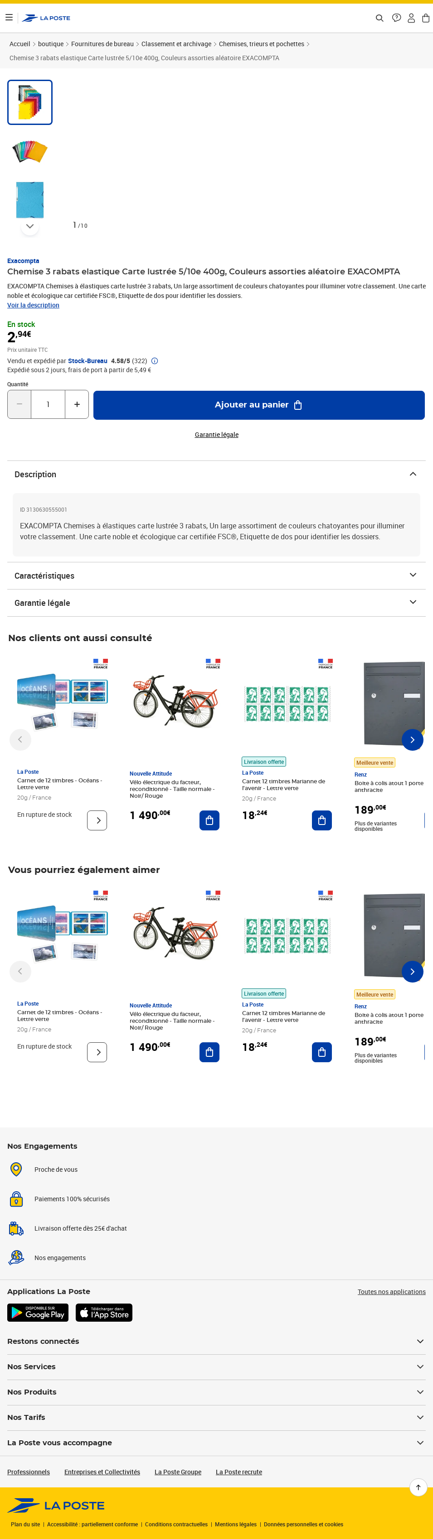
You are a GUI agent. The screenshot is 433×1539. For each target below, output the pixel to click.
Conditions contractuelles (176, 1524)
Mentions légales (236, 1524)
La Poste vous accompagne (216, 1443)
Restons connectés (216, 1341)
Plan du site (25, 1524)
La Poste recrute (239, 1471)
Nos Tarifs (216, 1417)
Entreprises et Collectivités (102, 1471)
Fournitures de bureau (102, 43)
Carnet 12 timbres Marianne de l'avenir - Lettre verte (283, 785)
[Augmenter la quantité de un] (76, 404)
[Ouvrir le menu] (9, 18)
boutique (50, 43)
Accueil (20, 43)
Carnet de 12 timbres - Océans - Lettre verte (59, 784)
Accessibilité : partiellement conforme (92, 1524)
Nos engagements (60, 1257)
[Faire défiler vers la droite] (412, 740)
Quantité (17, 384)
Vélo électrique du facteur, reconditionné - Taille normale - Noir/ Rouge (172, 789)
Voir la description (33, 305)
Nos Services (216, 1367)
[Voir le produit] (97, 820)
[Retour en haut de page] (418, 1487)
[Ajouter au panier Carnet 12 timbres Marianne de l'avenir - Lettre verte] (322, 820)
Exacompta (23, 260)
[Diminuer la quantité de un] (19, 404)
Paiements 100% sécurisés (72, 1198)
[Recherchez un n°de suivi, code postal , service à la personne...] (379, 18)
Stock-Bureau (87, 361)
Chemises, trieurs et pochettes (261, 43)
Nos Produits (216, 1392)
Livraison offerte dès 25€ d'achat (80, 1228)
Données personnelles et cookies (303, 1524)
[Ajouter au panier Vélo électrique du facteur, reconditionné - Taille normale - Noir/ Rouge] (209, 820)
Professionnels (28, 1471)
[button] (396, 18)
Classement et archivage (176, 43)
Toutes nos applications (392, 1291)
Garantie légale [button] (216, 435)
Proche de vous (56, 1169)
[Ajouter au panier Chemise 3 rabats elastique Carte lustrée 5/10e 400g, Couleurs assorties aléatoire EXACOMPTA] (259, 405)
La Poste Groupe (178, 1471)
